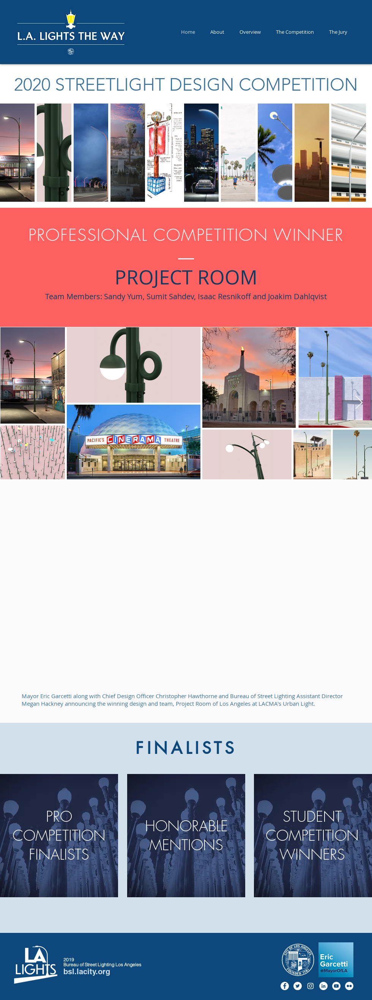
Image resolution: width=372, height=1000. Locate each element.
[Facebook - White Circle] (285, 986)
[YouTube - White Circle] (336, 986)
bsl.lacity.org (86, 971)
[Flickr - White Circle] (349, 986)
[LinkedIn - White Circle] (323, 986)
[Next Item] (359, 403)
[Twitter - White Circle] (297, 986)
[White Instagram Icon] (310, 986)
